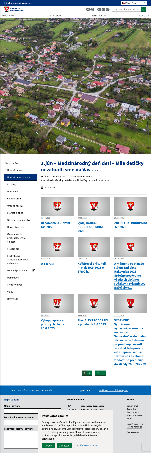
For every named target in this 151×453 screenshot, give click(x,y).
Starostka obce (15, 212)
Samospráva (12, 163)
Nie (89, 390)
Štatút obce (13, 248)
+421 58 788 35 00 (134, 427)
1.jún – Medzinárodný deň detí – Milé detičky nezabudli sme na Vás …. (77, 180)
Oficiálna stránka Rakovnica (18, 3)
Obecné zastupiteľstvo (19, 219)
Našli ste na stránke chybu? (113, 390)
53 (98, 373)
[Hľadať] (143, 9)
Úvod (45, 176)
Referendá (12, 298)
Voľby (10, 291)
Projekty (11, 184)
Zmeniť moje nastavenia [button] (87, 445)
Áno (82, 390)
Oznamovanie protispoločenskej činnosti (16, 237)
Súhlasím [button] (48, 445)
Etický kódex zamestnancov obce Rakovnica (17, 259)
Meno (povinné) (13, 406)
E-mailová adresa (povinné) (19, 417)
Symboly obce (14, 284)
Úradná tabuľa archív (18, 177)
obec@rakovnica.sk (135, 423)
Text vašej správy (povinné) (19, 428)
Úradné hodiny (15, 205)
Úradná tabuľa (15, 170)
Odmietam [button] (64, 445)
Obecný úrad (14, 198)
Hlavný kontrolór (16, 226)
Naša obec (12, 191)
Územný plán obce (21, 270)
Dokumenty (13, 277)
